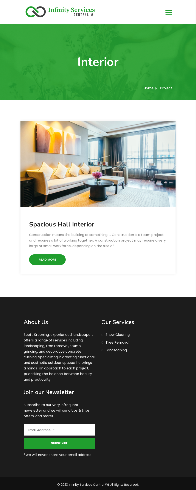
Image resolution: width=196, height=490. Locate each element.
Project (166, 88)
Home (148, 88)
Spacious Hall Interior (61, 224)
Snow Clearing (118, 334)
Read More (47, 259)
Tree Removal (117, 342)
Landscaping (116, 350)
